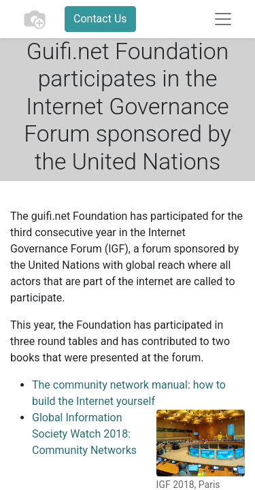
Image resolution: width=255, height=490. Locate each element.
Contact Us (100, 18)
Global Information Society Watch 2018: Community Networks (84, 434)
